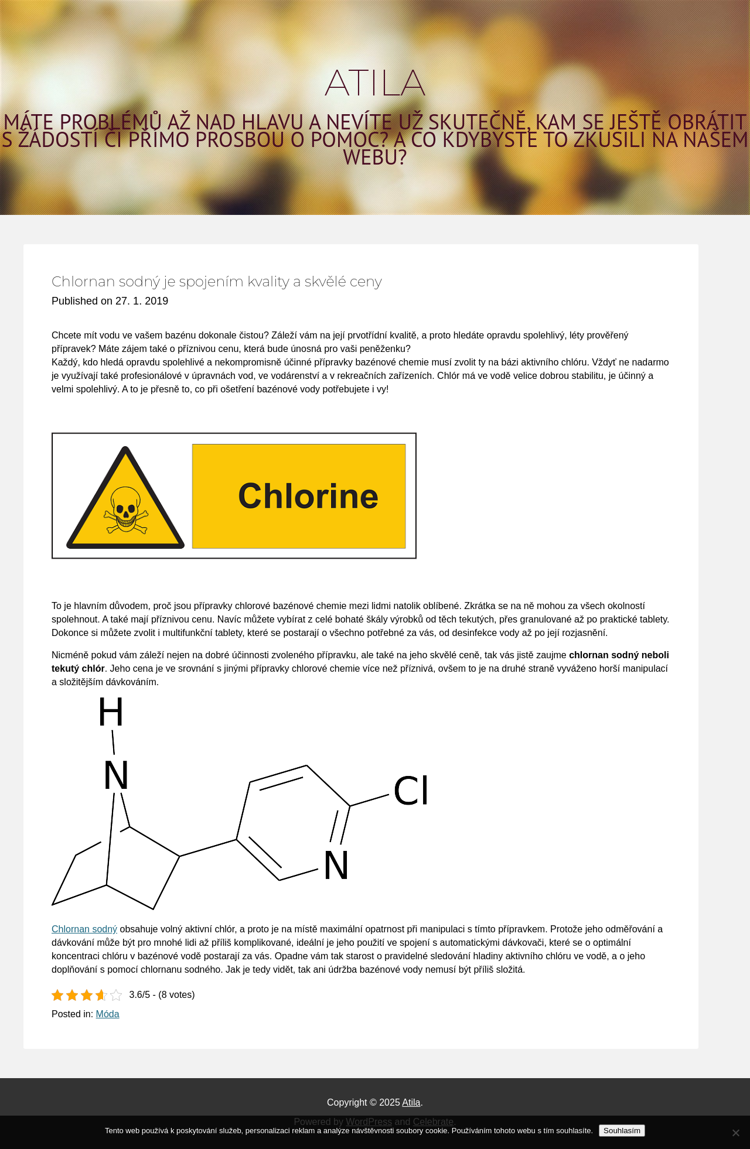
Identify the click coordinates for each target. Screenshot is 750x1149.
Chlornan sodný (84, 929)
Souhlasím (622, 1130)
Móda (108, 1014)
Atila (375, 82)
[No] (735, 1132)
